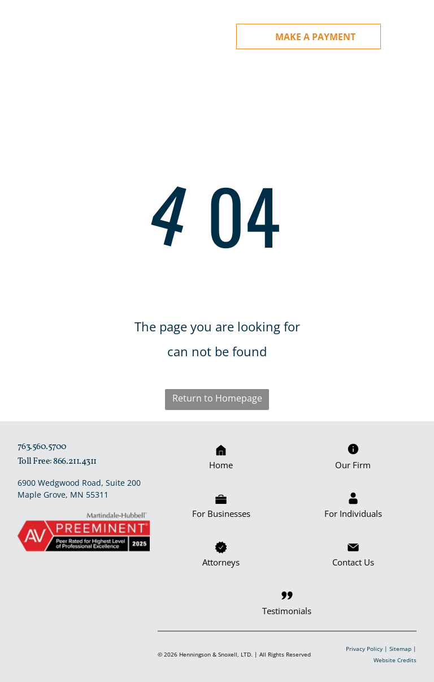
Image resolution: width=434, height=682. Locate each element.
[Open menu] (412, 36)
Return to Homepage (217, 396)
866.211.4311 (74, 460)
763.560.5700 (42, 445)
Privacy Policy (364, 647)
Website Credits (395, 659)
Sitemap (400, 647)
